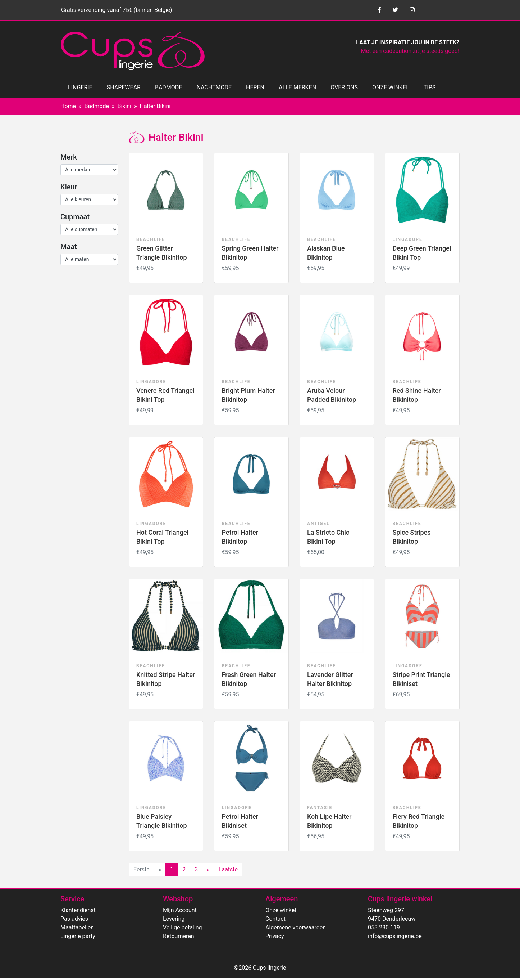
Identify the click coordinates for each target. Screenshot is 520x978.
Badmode (97, 106)
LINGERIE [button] (80, 87)
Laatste (228, 869)
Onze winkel (280, 910)
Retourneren (178, 936)
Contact (275, 918)
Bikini (124, 106)
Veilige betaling (182, 927)
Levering (173, 918)
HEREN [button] (255, 87)
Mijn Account (180, 910)
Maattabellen (77, 927)
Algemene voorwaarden (295, 927)
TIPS (430, 87)
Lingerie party (77, 936)
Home (68, 106)
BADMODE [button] (168, 87)
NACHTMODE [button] (214, 87)
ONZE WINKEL (390, 87)
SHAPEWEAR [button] (124, 87)
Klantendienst (78, 910)
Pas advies (74, 918)
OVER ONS (344, 87)
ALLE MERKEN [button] (297, 87)
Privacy (274, 936)
